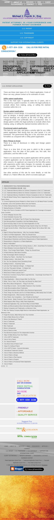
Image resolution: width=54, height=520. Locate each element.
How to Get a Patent (9, 339)
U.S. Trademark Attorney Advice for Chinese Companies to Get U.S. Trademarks (26, 190)
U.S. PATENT (27, 28)
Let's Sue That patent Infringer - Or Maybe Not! (16, 268)
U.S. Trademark (20, 451)
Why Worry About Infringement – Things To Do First (18, 283)
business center (27, 458)
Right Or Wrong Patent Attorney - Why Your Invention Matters (20, 232)
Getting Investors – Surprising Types (13, 263)
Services (29, 2)
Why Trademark (7, 326)
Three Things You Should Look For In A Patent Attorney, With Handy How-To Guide (27, 292)
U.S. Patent (9, 451)
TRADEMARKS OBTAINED (40, 455)
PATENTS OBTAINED (25, 455)
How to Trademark (8, 321)
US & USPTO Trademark (10, 337)
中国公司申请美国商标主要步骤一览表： (14, 188)
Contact (30, 4)
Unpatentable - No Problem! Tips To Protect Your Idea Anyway (21, 219)
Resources (36, 446)
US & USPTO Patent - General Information (15, 348)
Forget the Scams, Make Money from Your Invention (18, 314)
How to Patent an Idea (9, 330)
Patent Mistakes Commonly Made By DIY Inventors (17, 248)
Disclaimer (44, 465)
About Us (18, 2)
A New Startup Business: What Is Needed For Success (18, 206)
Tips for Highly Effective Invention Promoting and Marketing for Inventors (24, 237)
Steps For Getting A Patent (11, 346)
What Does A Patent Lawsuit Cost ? (13, 272)
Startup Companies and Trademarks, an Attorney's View (19, 308)
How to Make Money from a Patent (13, 317)
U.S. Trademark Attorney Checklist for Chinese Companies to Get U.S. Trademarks (27, 195)
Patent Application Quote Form (13, 460)
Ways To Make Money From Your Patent (14, 335)
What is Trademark (8, 323)
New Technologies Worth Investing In (13, 254)
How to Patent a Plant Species (12, 357)
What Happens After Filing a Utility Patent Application (18, 301)
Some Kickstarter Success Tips (12, 217)
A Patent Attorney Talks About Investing (14, 252)
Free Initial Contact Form (34, 462)
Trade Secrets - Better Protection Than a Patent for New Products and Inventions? (26, 299)
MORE (4, 366)
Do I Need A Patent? (9, 341)
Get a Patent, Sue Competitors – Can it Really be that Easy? (20, 297)
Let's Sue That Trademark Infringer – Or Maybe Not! (18, 266)
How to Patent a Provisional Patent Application (16, 361)
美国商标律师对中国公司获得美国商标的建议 (16, 186)
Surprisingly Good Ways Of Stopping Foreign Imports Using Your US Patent (24, 226)
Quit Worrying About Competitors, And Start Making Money (20, 221)
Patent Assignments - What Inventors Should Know (17, 294)
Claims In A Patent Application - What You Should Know (19, 234)
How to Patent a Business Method (13, 352)
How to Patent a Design (10, 355)
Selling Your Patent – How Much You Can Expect (17, 257)
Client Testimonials (10, 455)
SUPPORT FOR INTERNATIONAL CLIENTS (27, 42)
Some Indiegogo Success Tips (11, 214)
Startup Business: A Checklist (11, 208)
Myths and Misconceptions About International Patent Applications (22, 306)
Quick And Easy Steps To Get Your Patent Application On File (20, 223)
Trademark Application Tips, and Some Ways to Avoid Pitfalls (20, 303)
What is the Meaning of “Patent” (12, 319)
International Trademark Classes (12, 350)
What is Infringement (9, 328)
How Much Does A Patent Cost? (12, 343)
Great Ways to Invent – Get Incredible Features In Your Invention (21, 286)
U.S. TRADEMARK (27, 33)
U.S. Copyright (32, 451)
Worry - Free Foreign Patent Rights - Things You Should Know (21, 250)
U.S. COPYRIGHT (27, 38)
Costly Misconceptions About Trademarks (15, 288)
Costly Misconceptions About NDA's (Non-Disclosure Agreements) (22, 290)
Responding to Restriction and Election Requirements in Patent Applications (24, 239)
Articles (45, 446)
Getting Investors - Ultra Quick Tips (13, 259)
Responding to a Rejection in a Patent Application (17, 241)
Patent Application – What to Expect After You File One (18, 279)
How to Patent (7, 364)
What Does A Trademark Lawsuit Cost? (14, 270)
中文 (40, 4)
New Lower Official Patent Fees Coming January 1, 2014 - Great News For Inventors (27, 245)
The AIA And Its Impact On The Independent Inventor (18, 332)
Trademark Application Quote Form (32, 460)
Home (7, 2)
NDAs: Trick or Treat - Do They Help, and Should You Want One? (21, 281)
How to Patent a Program (10, 359)
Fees (39, 2)
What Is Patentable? (9, 243)
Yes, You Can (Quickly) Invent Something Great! (17, 261)
